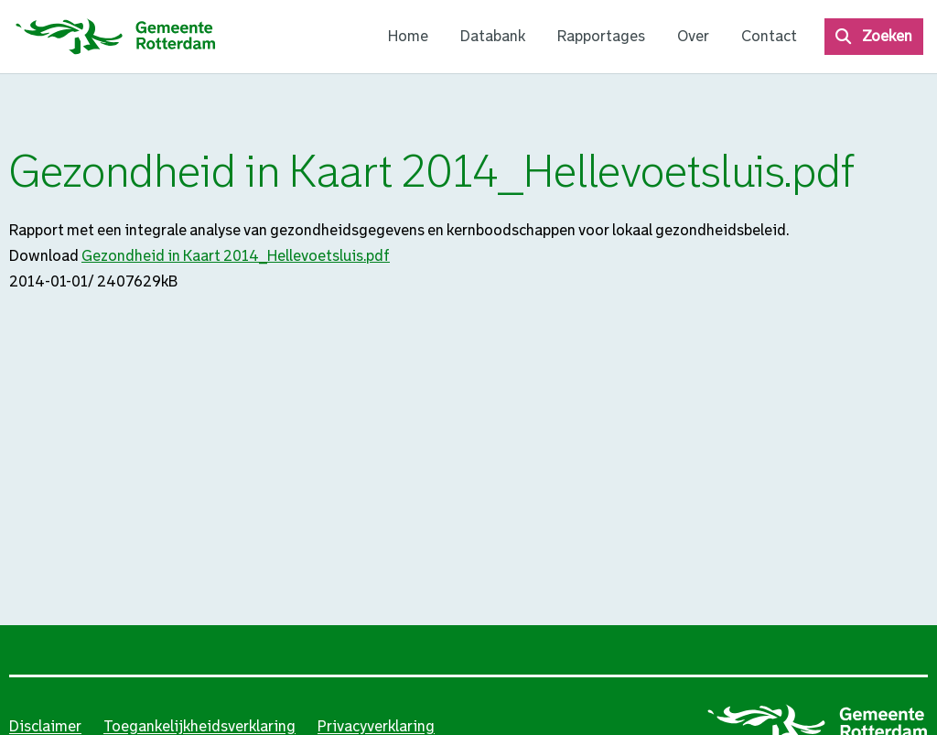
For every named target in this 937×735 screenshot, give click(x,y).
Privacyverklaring (376, 726)
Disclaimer (45, 726)
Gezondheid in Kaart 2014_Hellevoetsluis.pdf (235, 256)
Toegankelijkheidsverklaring (199, 726)
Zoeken (887, 36)
